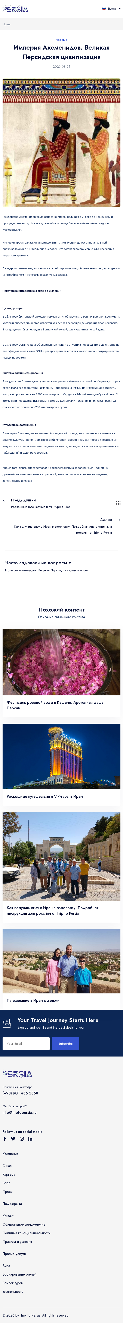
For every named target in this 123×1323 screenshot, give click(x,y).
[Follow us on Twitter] (13, 1139)
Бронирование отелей (20, 1274)
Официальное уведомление (24, 1224)
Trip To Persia (30, 1315)
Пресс (7, 1191)
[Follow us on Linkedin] (30, 1139)
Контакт (8, 1215)
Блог (6, 1183)
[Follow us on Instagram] (22, 1139)
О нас (7, 1165)
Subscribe (65, 1043)
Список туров (13, 1283)
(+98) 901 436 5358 (20, 1093)
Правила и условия (17, 1241)
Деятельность (13, 1291)
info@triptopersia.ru (20, 1112)
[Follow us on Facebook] (4, 1139)
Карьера (9, 1174)
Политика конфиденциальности (26, 1233)
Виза (6, 1265)
